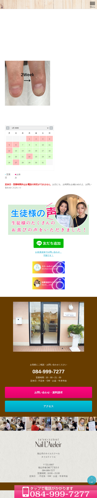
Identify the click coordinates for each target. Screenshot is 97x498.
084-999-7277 (48, 371)
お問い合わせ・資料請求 (48, 392)
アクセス (48, 406)
